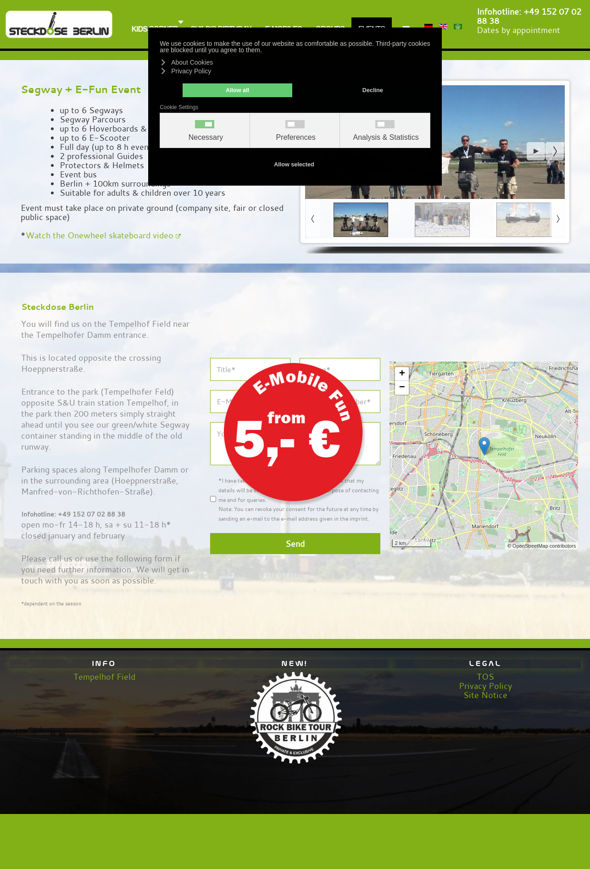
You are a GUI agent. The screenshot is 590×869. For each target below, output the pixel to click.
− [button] (402, 388)
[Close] (365, 362)
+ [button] (402, 374)
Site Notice (485, 694)
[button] (536, 151)
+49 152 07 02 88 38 (529, 16)
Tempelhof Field (104, 676)
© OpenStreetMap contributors (541, 546)
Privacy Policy (485, 685)
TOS (485, 676)
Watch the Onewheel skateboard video (103, 235)
